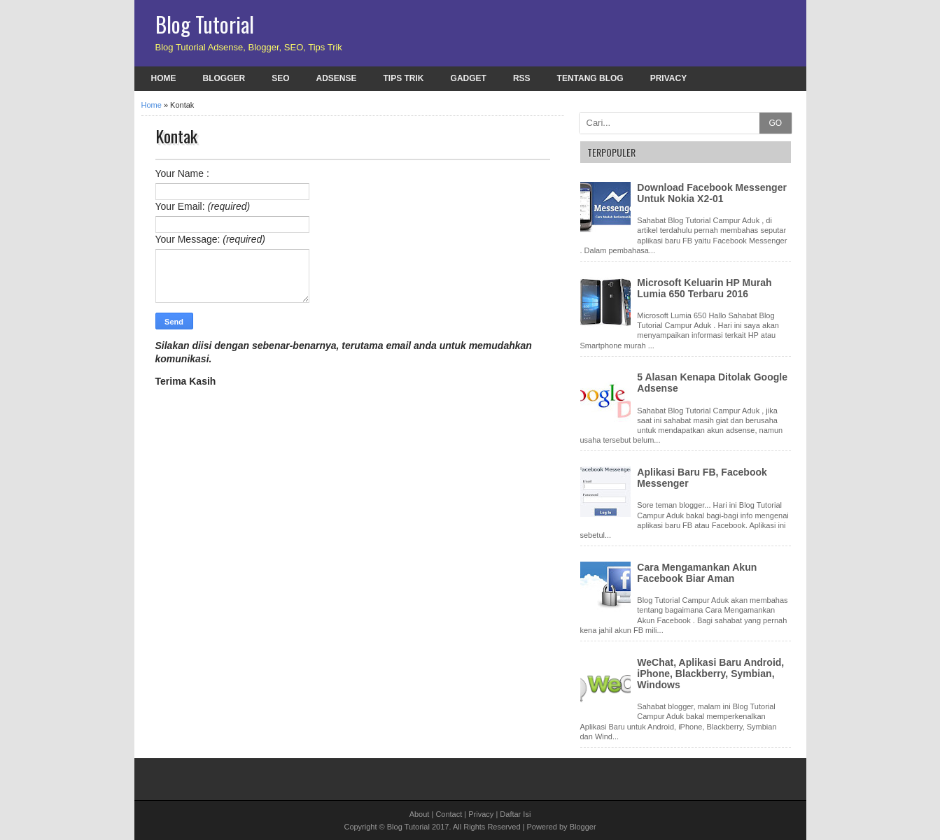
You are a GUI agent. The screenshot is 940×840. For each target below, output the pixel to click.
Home (163, 78)
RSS (522, 78)
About (419, 814)
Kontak (176, 136)
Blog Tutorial (204, 24)
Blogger (224, 78)
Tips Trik (404, 78)
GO (775, 123)
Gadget (468, 78)
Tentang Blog (590, 78)
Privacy (668, 78)
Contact (448, 814)
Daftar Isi (515, 814)
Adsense (336, 78)
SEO (280, 78)
